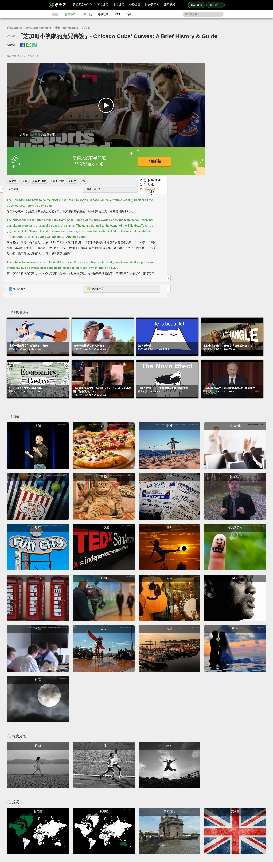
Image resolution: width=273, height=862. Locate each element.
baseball (13, 181)
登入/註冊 (215, 4)
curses (72, 181)
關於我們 (157, 822)
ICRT (117, 14)
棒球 (24, 181)
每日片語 (140, 822)
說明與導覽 (175, 819)
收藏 (13, 36)
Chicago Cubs (39, 181)
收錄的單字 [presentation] (228, 167)
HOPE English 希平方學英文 (107, 795)
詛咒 (83, 181)
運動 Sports (14, 27)
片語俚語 (86, 14)
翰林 (129, 14)
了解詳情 (123, 161)
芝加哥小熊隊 (57, 181)
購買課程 (196, 4)
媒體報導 (157, 826)
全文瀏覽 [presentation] (177, 67)
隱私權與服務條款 (178, 816)
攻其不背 (34, 134)
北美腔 (86, 27)
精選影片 (70, 14)
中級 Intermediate (66, 27)
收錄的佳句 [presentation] (180, 167)
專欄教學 (103, 14)
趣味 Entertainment (38, 27)
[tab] (191, 67)
